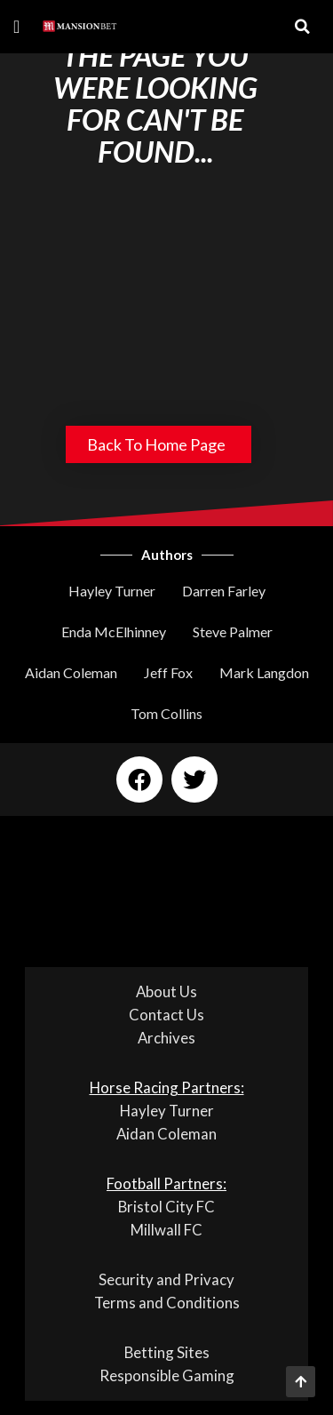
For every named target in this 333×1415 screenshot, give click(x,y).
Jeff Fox (168, 672)
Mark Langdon (264, 672)
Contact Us (166, 1014)
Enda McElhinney (113, 631)
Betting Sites (167, 1352)
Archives (166, 1037)
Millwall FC (166, 1229)
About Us (166, 991)
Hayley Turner (111, 590)
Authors (167, 555)
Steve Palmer (233, 631)
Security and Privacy (166, 1279)
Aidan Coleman (71, 672)
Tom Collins (166, 713)
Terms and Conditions (167, 1302)
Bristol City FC (166, 1206)
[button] (16, 26)
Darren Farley (224, 590)
